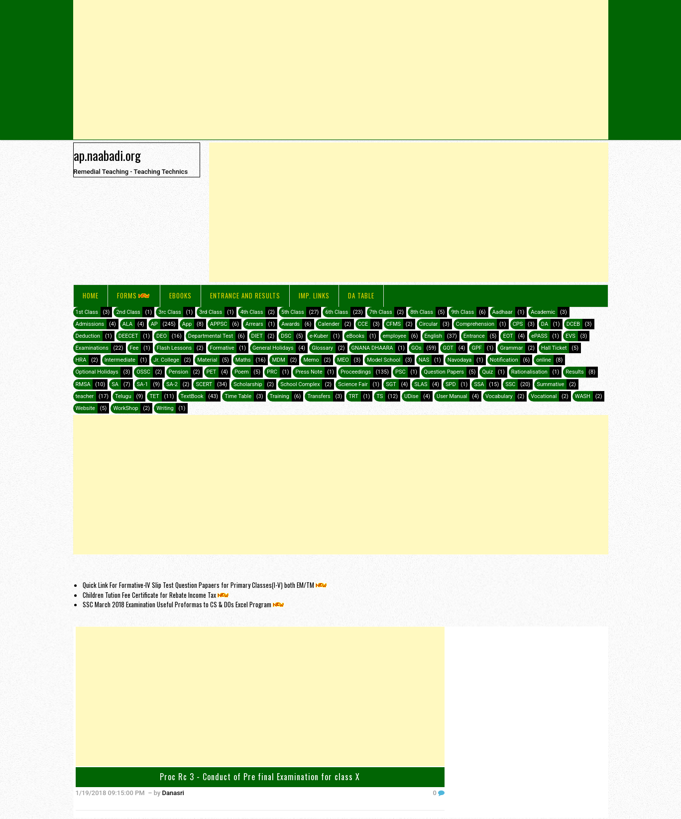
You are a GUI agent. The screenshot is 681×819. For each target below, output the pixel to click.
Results (574, 372)
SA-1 (142, 384)
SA (115, 384)
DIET (257, 336)
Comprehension (475, 324)
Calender (329, 324)
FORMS (134, 295)
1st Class (87, 312)
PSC (400, 372)
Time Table (238, 396)
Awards (290, 324)
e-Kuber (319, 336)
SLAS (420, 384)
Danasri (173, 793)
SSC (510, 384)
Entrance (474, 336)
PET (212, 372)
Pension (178, 372)
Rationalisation (529, 372)
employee (394, 336)
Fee (134, 348)
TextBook (192, 396)
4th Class (251, 312)
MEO (342, 360)
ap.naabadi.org (107, 154)
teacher (85, 396)
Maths (243, 360)
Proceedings (355, 372)
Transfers (318, 396)
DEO (161, 336)
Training (279, 396)
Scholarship (247, 384)
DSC (286, 336)
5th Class (292, 312)
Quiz (487, 372)
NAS (424, 360)
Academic (543, 312)
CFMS (393, 324)
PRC (272, 372)
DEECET (128, 336)
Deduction (88, 336)
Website (85, 408)
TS (379, 396)
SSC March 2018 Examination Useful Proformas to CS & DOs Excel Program (184, 604)
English (434, 336)
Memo (311, 360)
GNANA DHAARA (372, 348)
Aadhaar (502, 312)
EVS (570, 336)
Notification (504, 360)
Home (91, 295)
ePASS (539, 336)
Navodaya (460, 360)
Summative (550, 384)
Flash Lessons (174, 348)
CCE (363, 324)
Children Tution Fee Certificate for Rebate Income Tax (156, 595)
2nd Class (128, 312)
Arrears (254, 324)
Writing (165, 408)
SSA (479, 384)
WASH (582, 396)
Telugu (123, 396)
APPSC (218, 324)
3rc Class (169, 312)
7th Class (380, 312)
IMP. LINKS (314, 295)
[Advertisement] (340, 69)
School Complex (300, 384)
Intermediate (120, 360)
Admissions (90, 324)
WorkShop (125, 408)
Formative (222, 348)
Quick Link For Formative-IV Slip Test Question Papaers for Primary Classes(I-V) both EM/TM (205, 585)
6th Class (336, 312)
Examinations (92, 348)
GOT (448, 348)
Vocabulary (499, 396)
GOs (416, 348)
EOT (508, 336)
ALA (127, 324)
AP (154, 324)
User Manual (452, 396)
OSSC (143, 372)
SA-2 (172, 384)
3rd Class (210, 312)
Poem (241, 372)
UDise (411, 396)
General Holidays (273, 348)
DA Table (361, 295)
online (543, 360)
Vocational (544, 396)
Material (207, 360)
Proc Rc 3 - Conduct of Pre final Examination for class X (260, 777)
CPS (518, 324)
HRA (81, 360)
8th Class (421, 312)
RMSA (83, 384)
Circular (428, 324)
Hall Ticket (554, 348)
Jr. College (166, 360)
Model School (383, 360)
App (187, 324)
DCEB (573, 324)
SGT (391, 384)
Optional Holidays (97, 372)
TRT (353, 396)
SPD (451, 384)
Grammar (511, 348)
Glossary (322, 348)
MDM (278, 360)
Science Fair (352, 384)
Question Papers (444, 372)
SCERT (204, 384)
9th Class (462, 312)
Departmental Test (210, 336)
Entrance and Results (245, 295)
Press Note (308, 372)
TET (154, 396)
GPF (476, 348)
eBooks (180, 295)
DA (544, 324)
